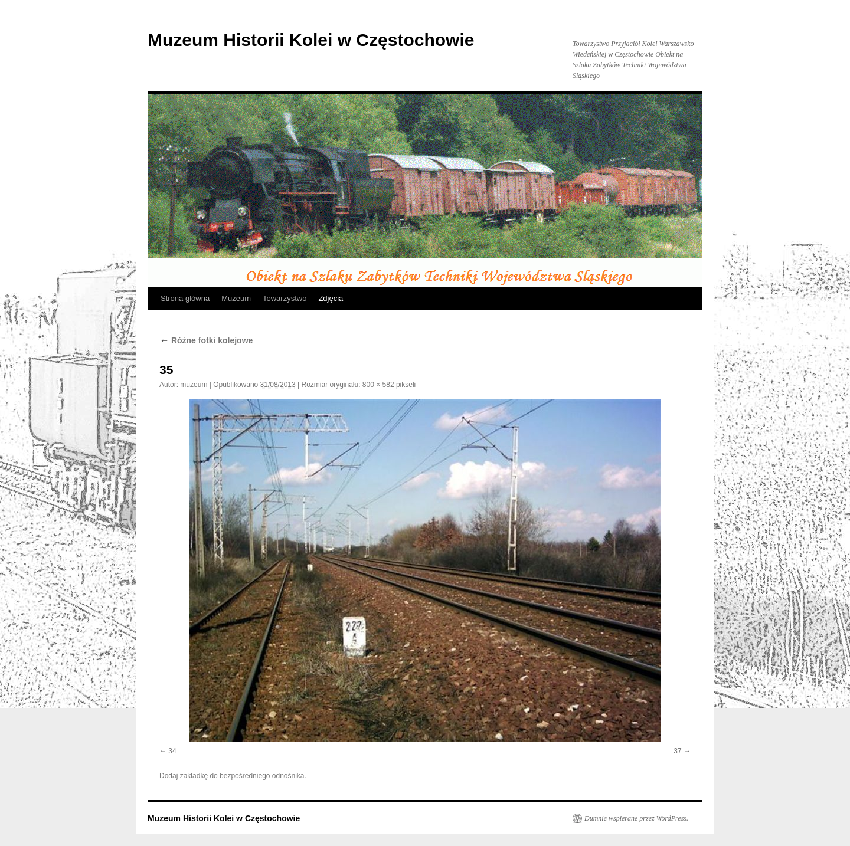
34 (172, 751)
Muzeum (236, 298)
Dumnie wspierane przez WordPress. (636, 818)
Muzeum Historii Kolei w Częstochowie (311, 40)
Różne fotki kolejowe (206, 340)
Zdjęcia (330, 298)
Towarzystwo (284, 298)
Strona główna (185, 298)
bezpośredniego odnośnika (262, 776)
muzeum (193, 385)
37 (677, 751)
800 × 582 (378, 385)
